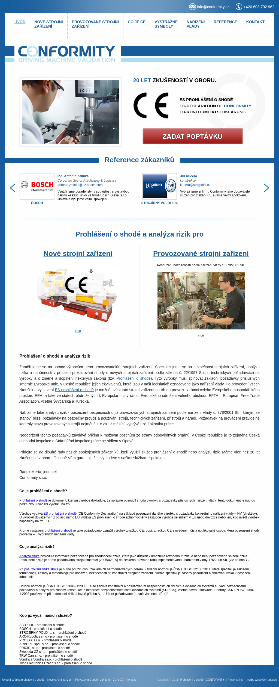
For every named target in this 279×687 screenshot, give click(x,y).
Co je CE (118, 679)
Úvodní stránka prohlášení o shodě (23, 679)
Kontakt (131, 679)
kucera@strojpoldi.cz (195, 185)
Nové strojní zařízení (78, 253)
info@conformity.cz (213, 7)
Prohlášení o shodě (133, 378)
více (78, 331)
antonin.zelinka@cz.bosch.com (80, 185)
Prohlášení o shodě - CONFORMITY (202, 679)
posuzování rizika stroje (41, 569)
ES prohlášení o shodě (74, 390)
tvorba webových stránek (262, 679)
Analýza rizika (29, 556)
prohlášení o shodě (58, 530)
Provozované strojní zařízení (201, 253)
